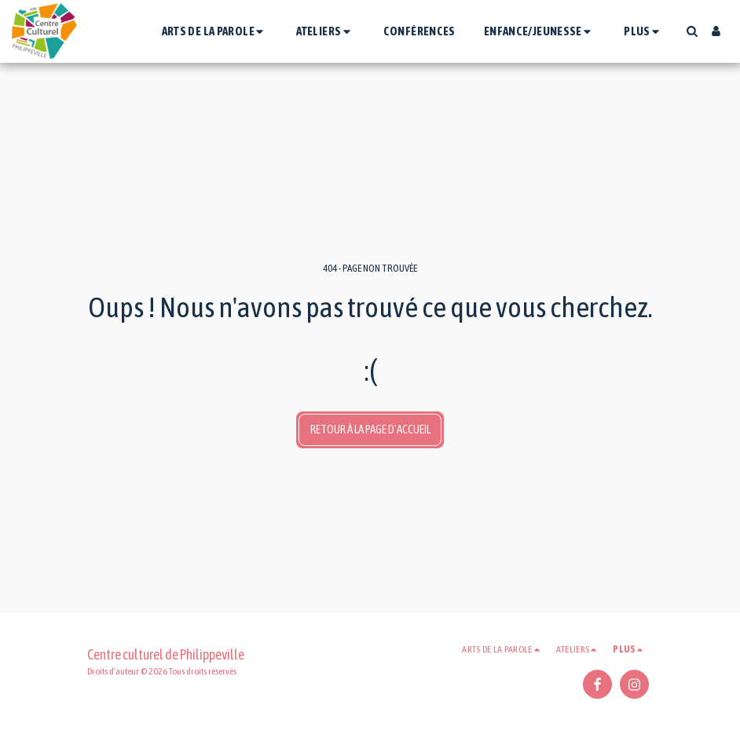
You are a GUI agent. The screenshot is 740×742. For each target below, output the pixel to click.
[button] (215, 31)
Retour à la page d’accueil (370, 429)
